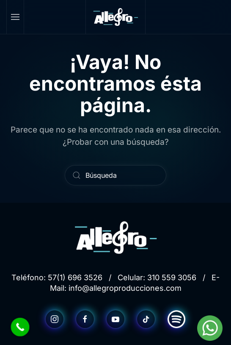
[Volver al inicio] (115, 17)
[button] (15, 17)
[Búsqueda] (115, 175)
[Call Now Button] (20, 327)
